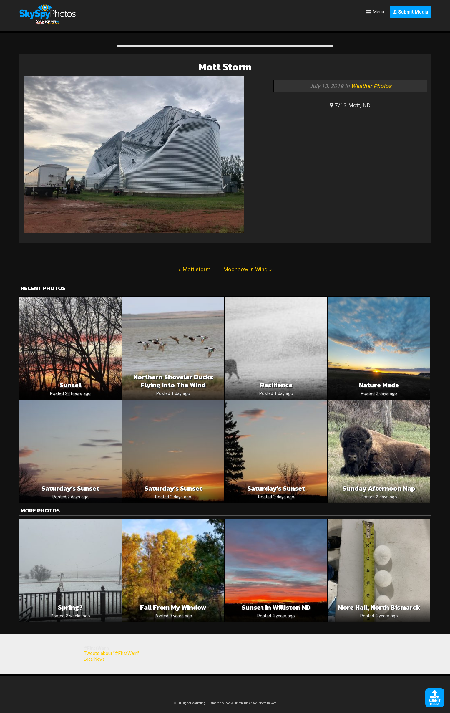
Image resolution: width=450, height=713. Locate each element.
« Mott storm (194, 269)
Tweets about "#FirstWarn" (111, 653)
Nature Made (379, 385)
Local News (94, 659)
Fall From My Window (173, 607)
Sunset (70, 385)
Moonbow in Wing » (247, 269)
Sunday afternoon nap (379, 488)
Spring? (70, 607)
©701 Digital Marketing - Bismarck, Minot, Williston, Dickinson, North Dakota (225, 703)
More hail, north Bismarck (379, 607)
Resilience (276, 385)
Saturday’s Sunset (70, 488)
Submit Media (410, 12)
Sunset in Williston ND (276, 607)
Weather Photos (371, 86)
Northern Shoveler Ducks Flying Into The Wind (173, 381)
